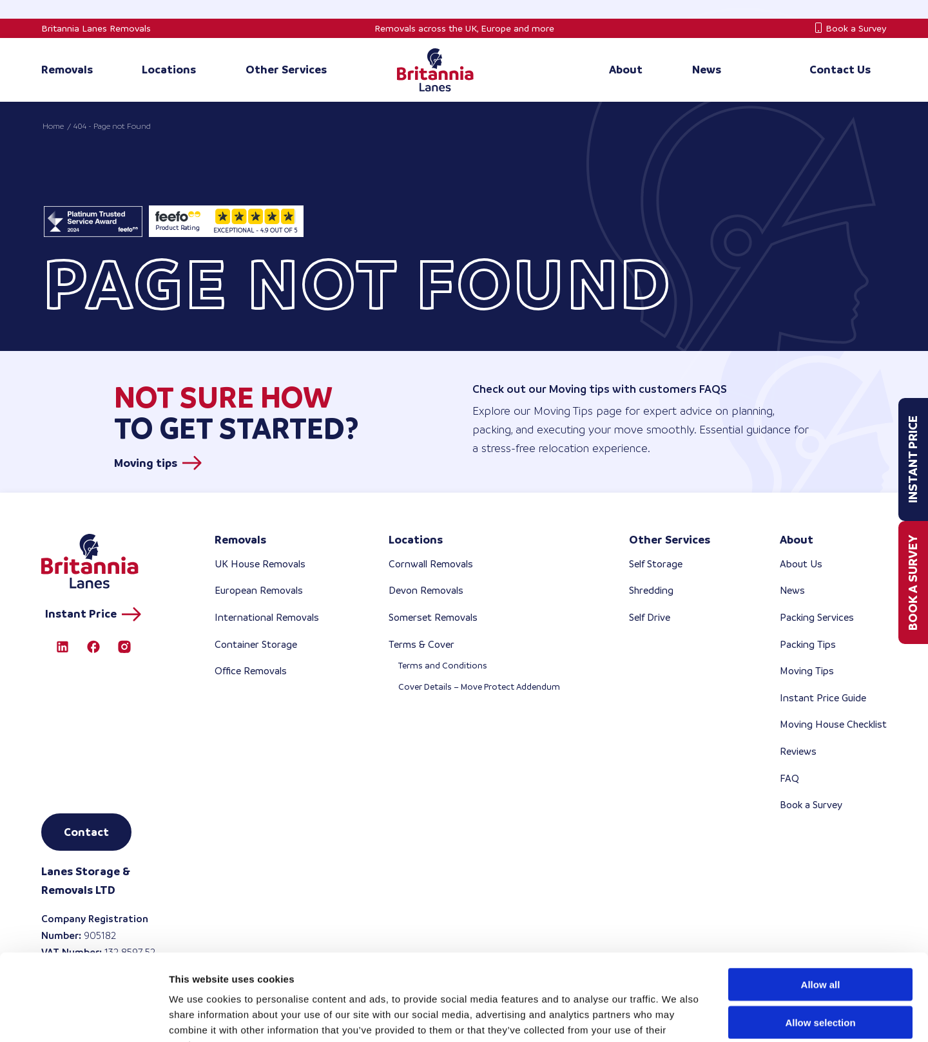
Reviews (798, 751)
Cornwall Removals (431, 564)
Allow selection (820, 941)
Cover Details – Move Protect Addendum (479, 686)
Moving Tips (807, 671)
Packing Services (817, 617)
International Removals (267, 617)
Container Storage (256, 644)
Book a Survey (856, 28)
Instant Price (913, 460)
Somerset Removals (433, 617)
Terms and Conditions (442, 665)
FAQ (789, 778)
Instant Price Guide (823, 698)
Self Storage (655, 564)
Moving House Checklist (833, 724)
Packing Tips (808, 644)
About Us (801, 564)
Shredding (651, 590)
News (792, 590)
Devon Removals (426, 590)
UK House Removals (260, 564)
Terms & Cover (421, 644)
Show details (676, 1016)
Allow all (820, 903)
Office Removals (251, 671)
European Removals (259, 590)
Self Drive (649, 617)
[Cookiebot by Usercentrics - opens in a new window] (83, 1017)
